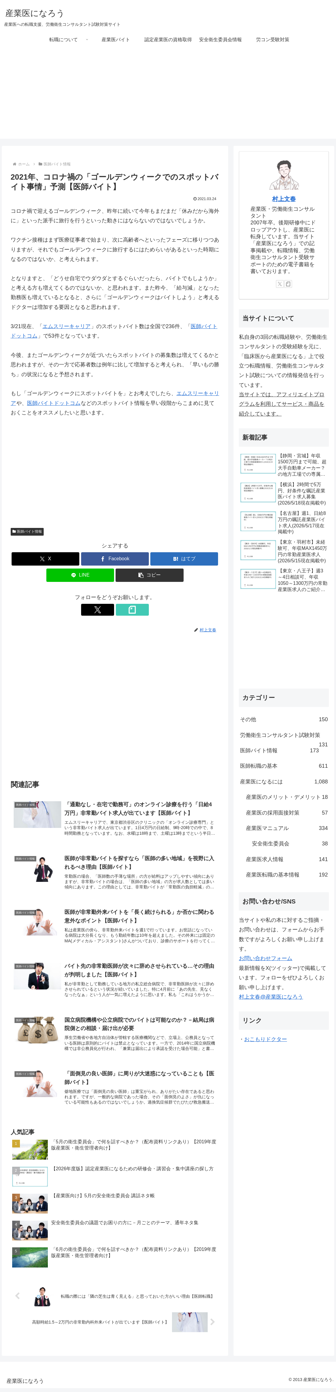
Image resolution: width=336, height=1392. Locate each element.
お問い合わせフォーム (265, 958)
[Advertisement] (168, 97)
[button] (149, 575)
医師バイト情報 (27, 531)
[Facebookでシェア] (115, 559)
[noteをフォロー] (122, 610)
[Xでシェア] (45, 559)
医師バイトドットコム (54, 403)
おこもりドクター (265, 1039)
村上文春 (284, 199)
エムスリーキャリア (66, 326)
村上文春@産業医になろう (271, 997)
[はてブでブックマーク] (184, 559)
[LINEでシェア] (80, 575)
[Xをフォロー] (108, 610)
